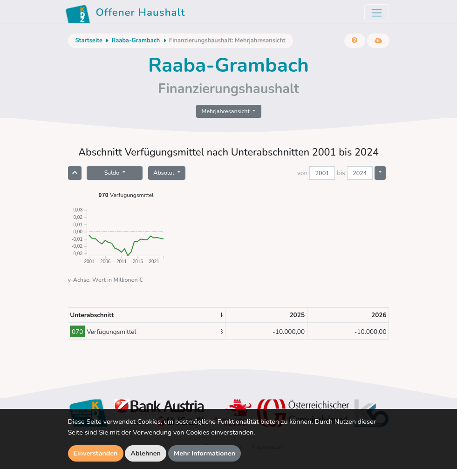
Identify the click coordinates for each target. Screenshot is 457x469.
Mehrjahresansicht (227, 111)
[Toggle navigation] (376, 12)
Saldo (112, 173)
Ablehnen (145, 453)
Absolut (164, 173)
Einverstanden (96, 453)
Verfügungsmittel (126, 195)
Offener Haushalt (125, 14)
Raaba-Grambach (135, 40)
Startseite (88, 40)
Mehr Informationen (205, 453)
